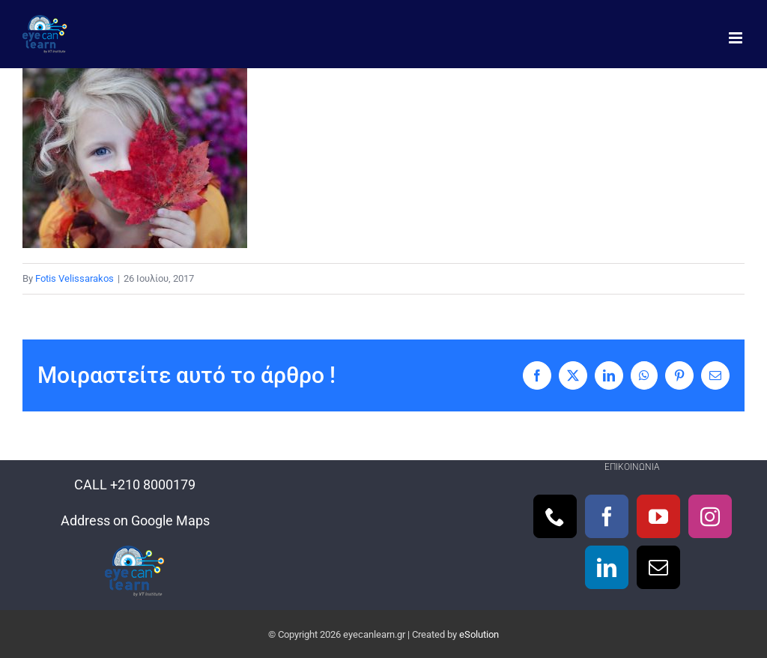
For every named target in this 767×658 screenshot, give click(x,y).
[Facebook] (606, 516)
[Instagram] (710, 516)
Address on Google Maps (135, 520)
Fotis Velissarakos (74, 278)
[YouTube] (658, 516)
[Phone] (555, 516)
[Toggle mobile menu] (737, 38)
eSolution (479, 634)
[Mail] (658, 567)
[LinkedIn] (606, 567)
